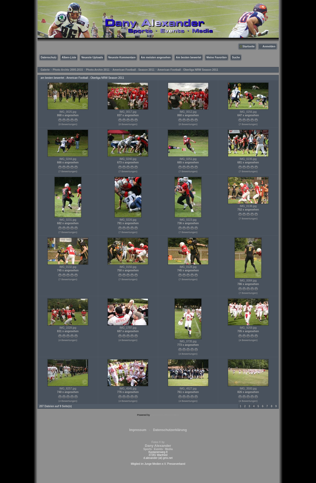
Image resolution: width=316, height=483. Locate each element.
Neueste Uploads (92, 57)
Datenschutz (49, 57)
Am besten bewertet (188, 57)
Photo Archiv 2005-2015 (68, 69)
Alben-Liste (69, 57)
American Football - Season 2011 (134, 69)
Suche (236, 57)
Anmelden (268, 46)
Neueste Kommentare (122, 57)
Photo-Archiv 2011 (98, 69)
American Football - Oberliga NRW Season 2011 (187, 69)
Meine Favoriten (216, 57)
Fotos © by (158, 446)
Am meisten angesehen (156, 57)
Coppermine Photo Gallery (164, 415)
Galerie (45, 69)
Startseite (249, 46)
